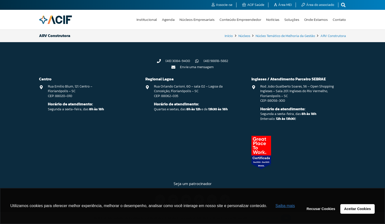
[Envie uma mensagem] (175, 67)
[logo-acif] (55, 19)
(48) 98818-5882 (216, 60)
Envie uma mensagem (197, 67)
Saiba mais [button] (285, 206)
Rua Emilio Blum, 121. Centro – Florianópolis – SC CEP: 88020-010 (70, 91)
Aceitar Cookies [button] (357, 209)
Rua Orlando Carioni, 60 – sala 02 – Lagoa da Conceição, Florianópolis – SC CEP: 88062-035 (188, 91)
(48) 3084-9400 (177, 60)
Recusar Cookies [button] (321, 209)
